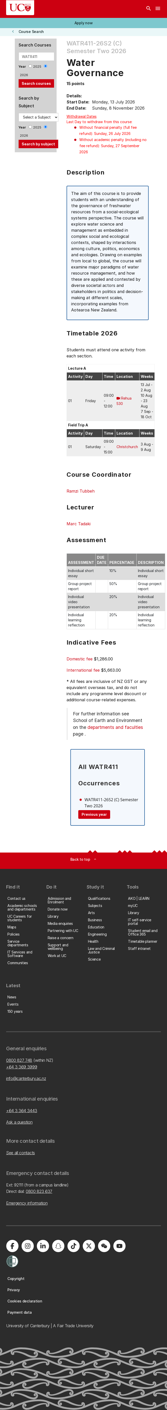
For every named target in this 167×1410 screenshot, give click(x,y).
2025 (37, 66)
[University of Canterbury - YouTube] (119, 1246)
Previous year (94, 814)
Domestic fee (80, 658)
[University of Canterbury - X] (89, 1246)
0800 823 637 (39, 1191)
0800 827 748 (19, 1060)
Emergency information (26, 1203)
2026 (24, 75)
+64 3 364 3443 (21, 1110)
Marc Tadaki (79, 523)
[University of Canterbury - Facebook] (12, 1246)
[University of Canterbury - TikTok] (73, 1246)
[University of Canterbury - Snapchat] (58, 1246)
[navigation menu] (158, 9)
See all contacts (20, 1152)
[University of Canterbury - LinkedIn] (43, 1246)
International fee (83, 670)
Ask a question (19, 1122)
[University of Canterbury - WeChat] (104, 1246)
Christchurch (127, 447)
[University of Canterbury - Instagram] (27, 1246)
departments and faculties (115, 727)
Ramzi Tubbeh (81, 491)
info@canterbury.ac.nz (26, 1078)
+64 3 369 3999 (21, 1066)
